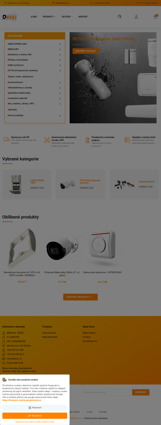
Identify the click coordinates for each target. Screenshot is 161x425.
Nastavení (34, 407)
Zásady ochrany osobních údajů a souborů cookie (34, 422)
